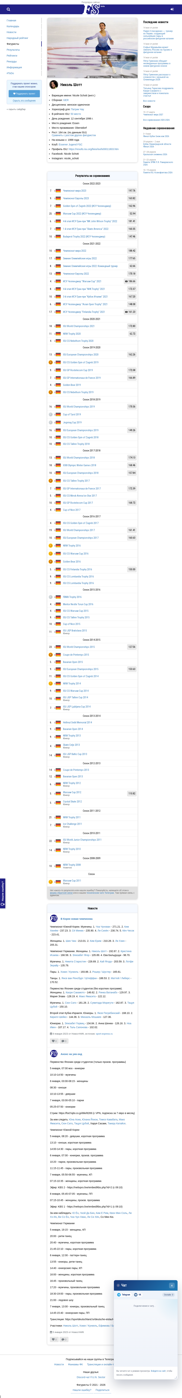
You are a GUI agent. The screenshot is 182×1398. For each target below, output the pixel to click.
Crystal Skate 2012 (72, 801)
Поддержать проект (24, 93)
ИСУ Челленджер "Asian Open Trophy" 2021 (85, 304)
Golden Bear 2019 (72, 385)
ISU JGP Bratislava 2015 (75, 630)
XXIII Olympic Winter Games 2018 (79, 465)
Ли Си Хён (93, 1216)
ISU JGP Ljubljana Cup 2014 (76, 706)
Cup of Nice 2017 (71, 509)
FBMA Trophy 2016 (72, 597)
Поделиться (102, 1390)
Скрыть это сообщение (24, 100)
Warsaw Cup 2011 (72, 880)
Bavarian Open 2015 (73, 662)
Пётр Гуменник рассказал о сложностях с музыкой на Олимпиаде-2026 (156, 77)
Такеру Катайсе (117, 1123)
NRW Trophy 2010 (72, 849)
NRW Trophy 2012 (72, 783)
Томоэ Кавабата (108, 1119)
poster (155, 27)
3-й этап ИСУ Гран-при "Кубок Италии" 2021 (85, 296)
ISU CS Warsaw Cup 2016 (76, 553)
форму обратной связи (61, 893)
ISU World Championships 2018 (79, 457)
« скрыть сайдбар (16, 109)
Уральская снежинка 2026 (155, 154)
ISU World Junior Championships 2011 (82, 839)
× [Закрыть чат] (172, 1285)
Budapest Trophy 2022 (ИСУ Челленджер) (84, 236)
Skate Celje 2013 (71, 744)
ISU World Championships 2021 (79, 326)
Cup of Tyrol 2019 (72, 414)
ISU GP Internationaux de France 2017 (82, 488)
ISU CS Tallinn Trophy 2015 (76, 617)
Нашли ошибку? (2, 893)
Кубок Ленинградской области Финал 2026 (157, 145)
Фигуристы (13, 43)
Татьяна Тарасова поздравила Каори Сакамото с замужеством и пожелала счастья (158, 92)
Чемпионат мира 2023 (74, 190)
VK (137, 1295)
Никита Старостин (75, 961)
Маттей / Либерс (120, 978)
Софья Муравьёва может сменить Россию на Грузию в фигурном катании (157, 49)
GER (66, 100)
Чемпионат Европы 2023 (76, 198)
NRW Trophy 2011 (72, 817)
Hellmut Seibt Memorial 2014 (77, 722)
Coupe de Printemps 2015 (76, 654)
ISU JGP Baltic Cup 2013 (75, 754)
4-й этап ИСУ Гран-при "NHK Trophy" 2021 (84, 289)
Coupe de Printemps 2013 (76, 769)
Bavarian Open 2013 (73, 776)
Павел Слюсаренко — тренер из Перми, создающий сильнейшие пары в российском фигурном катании (158, 35)
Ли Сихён (103, 930)
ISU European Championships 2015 (80, 669)
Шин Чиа (71, 940)
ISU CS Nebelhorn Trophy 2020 (78, 340)
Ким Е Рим (102, 1213)
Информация (14, 67)
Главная (11, 20)
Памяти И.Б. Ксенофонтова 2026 (157, 172)
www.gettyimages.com (99, 77)
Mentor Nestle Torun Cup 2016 (78, 604)
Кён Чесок (128, 930)
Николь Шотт (99, 951)
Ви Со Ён (63, 1216)
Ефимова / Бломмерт (111, 1325)
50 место (76, 114)
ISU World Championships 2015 (79, 647)
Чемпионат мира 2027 (153, 114)
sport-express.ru (104, 1033)
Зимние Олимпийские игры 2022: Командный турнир (90, 266)
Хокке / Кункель (69, 971)
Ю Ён (75, 1213)
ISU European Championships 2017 (80, 537)
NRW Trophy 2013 (72, 735)
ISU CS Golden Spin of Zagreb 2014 (80, 676)
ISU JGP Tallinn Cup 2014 (75, 697)
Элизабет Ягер (80, 955)
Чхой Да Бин (87, 1213)
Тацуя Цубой (81, 1123)
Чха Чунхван (103, 926)
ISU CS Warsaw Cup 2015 (76, 610)
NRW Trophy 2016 (72, 545)
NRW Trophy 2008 (72, 864)
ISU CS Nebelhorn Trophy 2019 (78, 392)
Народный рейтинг (17, 38)
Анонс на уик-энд (71, 1054)
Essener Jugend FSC (70, 144)
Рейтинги (12, 55)
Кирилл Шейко (58, 1017)
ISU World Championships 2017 (79, 530)
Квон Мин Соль (118, 1213)
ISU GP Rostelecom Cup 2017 (78, 502)
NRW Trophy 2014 (72, 683)
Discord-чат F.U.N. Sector (91, 1377)
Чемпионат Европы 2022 (76, 273)
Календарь (13, 26)
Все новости (149, 101)
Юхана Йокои (90, 1119)
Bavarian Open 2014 (73, 729)
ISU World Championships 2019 (79, 406)
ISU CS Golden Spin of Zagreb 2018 (80, 437)
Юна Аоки (75, 1119)
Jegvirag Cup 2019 (72, 422)
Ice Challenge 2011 (72, 824)
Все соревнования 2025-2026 (156, 120)
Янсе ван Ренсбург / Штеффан (79, 978)
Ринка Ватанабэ (108, 992)
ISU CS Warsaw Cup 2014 (76, 690)
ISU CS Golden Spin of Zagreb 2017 (80, 523)
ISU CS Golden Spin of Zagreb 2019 (80, 362)
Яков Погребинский (108, 1013)
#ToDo (10, 73)
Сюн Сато (70, 1002)
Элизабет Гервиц (74, 1023)
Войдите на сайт (158, 1371)
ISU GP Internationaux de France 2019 (82, 377)
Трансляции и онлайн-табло (103, 1364)
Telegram (123, 1295)
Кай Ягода (106, 961)
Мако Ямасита (87, 996)
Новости (11, 32)
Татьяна (117, 77)
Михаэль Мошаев (91, 1017)
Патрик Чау (77, 109)
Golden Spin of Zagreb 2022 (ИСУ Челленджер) (87, 206)
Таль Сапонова (78, 1027)
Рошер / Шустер (101, 971)
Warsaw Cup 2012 (72, 792)
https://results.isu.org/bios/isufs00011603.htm (94, 149)
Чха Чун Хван (78, 1216)
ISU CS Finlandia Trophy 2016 (77, 569)
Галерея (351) (130, 77)
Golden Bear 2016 (72, 561)
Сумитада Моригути (101, 1002)
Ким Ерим (95, 940)
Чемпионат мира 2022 (74, 250)
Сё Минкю (78, 930)
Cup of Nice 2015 (71, 624)
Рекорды (12, 61)
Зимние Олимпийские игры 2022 (80, 258)
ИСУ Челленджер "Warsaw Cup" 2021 (82, 281)
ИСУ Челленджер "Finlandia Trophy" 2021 (84, 311)
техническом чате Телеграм (100, 893)
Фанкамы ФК (75, 1364)
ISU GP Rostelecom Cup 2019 (78, 370)
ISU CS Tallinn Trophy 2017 (76, 480)
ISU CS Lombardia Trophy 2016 (78, 576)
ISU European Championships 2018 (80, 473)
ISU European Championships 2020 (80, 354)
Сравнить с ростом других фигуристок (74, 135)
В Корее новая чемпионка (76, 918)
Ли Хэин (120, 940)
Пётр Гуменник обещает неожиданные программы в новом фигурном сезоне (156, 63)
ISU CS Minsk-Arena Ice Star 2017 (80, 495)
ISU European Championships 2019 (80, 430)
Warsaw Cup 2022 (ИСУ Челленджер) (82, 213)
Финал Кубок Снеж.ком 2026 (156, 136)
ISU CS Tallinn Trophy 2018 (76, 444)
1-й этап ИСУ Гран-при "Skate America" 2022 (85, 228)
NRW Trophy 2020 (72, 333)
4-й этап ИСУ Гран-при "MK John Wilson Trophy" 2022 (90, 221)
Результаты (13, 49)
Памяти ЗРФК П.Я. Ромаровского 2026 (158, 163)
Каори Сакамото (75, 992)
